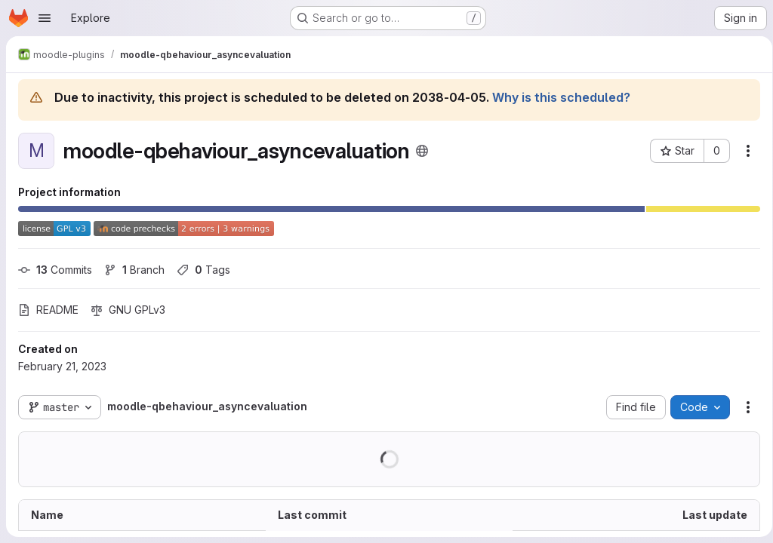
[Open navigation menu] (44, 18)
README (48, 309)
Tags (203, 269)
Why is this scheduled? (561, 97)
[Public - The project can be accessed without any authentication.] (422, 151)
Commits (55, 269)
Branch (134, 269)
